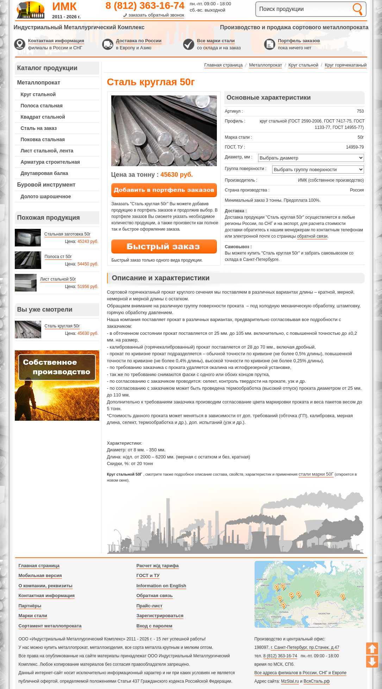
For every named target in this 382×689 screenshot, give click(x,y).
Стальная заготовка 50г (67, 234)
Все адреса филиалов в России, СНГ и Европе (301, 672)
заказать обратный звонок (156, 15)
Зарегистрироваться (160, 615)
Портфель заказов (299, 40)
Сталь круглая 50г (62, 326)
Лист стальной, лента (47, 151)
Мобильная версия (40, 575)
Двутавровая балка (44, 173)
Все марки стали (216, 40)
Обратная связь (155, 595)
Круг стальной (38, 94)
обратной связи (312, 236)
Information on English (162, 585)
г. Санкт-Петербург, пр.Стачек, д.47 (305, 647)
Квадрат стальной (43, 117)
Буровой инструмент (46, 185)
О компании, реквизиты (46, 585)
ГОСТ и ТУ (148, 575)
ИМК (64, 6)
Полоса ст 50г (58, 256)
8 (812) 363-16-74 (145, 5)
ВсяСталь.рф (316, 681)
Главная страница (39, 565)
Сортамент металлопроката (50, 625)
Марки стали (33, 615)
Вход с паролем (155, 625)
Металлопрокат (39, 83)
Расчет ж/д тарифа (158, 565)
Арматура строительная (50, 162)
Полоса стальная (42, 105)
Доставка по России (139, 40)
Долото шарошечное (46, 196)
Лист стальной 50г (58, 279)
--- (57, 385)
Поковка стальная (43, 139)
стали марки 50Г (316, 474)
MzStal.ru (290, 681)
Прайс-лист (150, 605)
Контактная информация (56, 40)
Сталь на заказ (39, 128)
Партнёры (30, 605)
